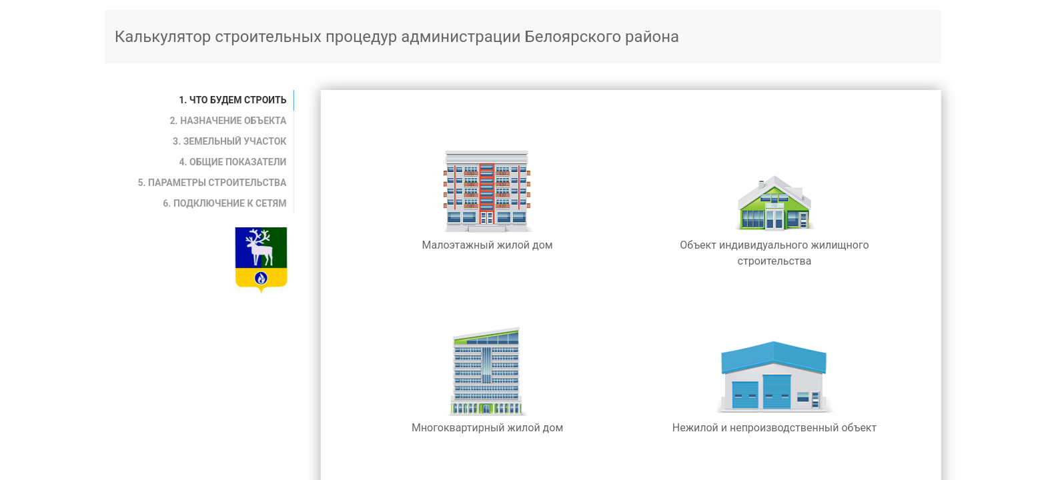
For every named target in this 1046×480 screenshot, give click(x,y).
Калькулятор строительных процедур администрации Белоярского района (397, 36)
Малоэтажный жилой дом (487, 195)
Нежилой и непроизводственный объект (774, 378)
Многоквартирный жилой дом (487, 378)
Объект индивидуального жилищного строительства (774, 203)
